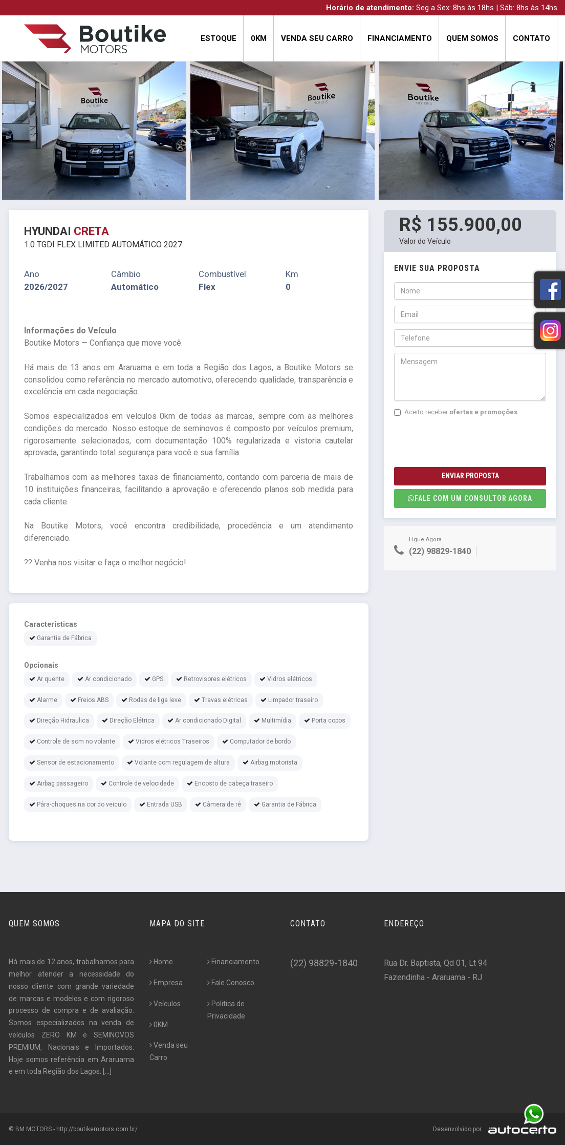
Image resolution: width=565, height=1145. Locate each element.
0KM (259, 38)
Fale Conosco (230, 983)
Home (161, 962)
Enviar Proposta (470, 476)
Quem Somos (472, 38)
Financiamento (399, 38)
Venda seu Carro (317, 38)
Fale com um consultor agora (470, 498)
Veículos (165, 1004)
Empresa (166, 983)
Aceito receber (455, 412)
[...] (107, 1071)
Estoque (218, 38)
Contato (531, 38)
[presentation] (472, 442)
